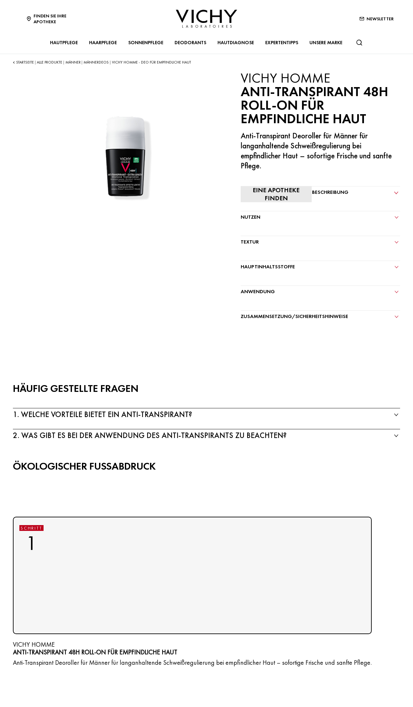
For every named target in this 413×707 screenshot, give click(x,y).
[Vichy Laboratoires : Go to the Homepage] (206, 19)
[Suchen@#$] (359, 42)
